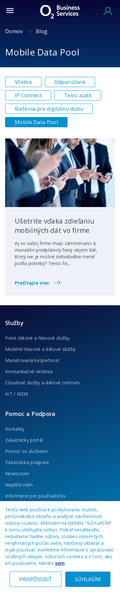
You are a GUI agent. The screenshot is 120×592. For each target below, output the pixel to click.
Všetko (23, 81)
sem (60, 563)
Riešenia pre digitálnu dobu (49, 108)
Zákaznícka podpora (27, 462)
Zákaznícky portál (24, 440)
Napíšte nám (19, 485)
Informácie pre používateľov (35, 496)
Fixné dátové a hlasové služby (37, 338)
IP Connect (28, 95)
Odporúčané (69, 81)
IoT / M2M (16, 394)
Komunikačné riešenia (28, 371)
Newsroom (17, 473)
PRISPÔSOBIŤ (35, 579)
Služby (14, 323)
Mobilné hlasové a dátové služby (40, 349)
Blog (41, 31)
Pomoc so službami (26, 451)
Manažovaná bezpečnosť (32, 360)
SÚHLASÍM (88, 579)
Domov (14, 31)
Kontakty (14, 429)
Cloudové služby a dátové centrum (42, 383)
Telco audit (78, 95)
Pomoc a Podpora (30, 414)
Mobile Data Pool (36, 122)
